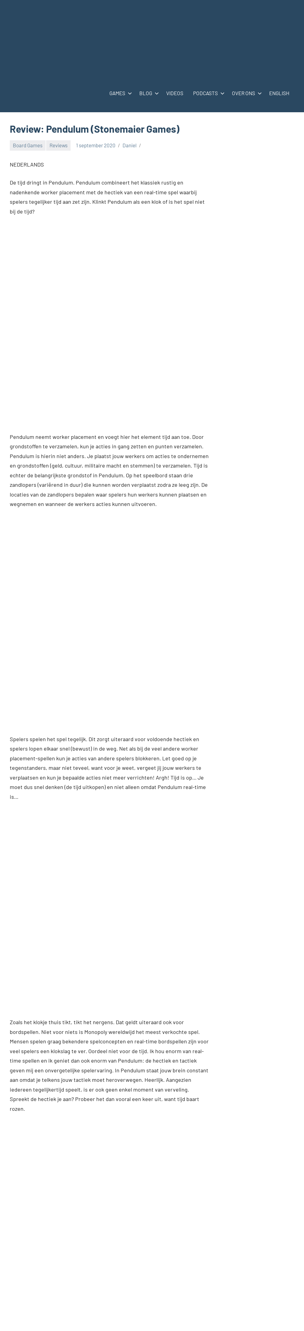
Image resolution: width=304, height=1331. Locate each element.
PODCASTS (207, 93)
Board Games (27, 145)
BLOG (147, 93)
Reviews (58, 145)
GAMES (119, 93)
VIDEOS (174, 93)
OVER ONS (245, 93)
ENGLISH (279, 93)
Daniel (130, 145)
